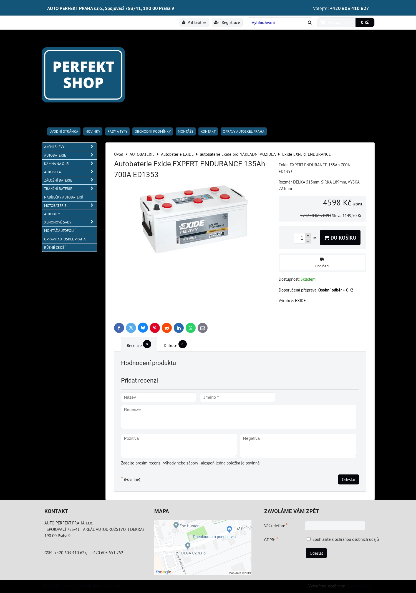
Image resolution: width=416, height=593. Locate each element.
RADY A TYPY (117, 131)
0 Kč (365, 22)
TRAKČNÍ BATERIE (70, 189)
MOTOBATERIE (70, 206)
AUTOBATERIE (70, 155)
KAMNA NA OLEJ (70, 164)
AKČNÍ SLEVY (70, 147)
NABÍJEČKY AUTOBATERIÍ (63, 197)
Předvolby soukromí (59, 585)
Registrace (227, 22)
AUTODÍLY (52, 214)
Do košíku (340, 237)
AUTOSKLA (70, 172)
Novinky (92, 131)
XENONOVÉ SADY (70, 222)
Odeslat (348, 479)
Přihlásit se (194, 22)
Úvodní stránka (63, 131)
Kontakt (208, 131)
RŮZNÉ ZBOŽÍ (54, 247)
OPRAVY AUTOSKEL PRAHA (243, 131)
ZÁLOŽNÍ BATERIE (70, 180)
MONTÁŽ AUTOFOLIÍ (59, 230)
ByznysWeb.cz (359, 586)
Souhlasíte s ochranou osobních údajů (345, 539)
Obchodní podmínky (153, 131)
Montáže (185, 131)
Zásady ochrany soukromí (101, 585)
